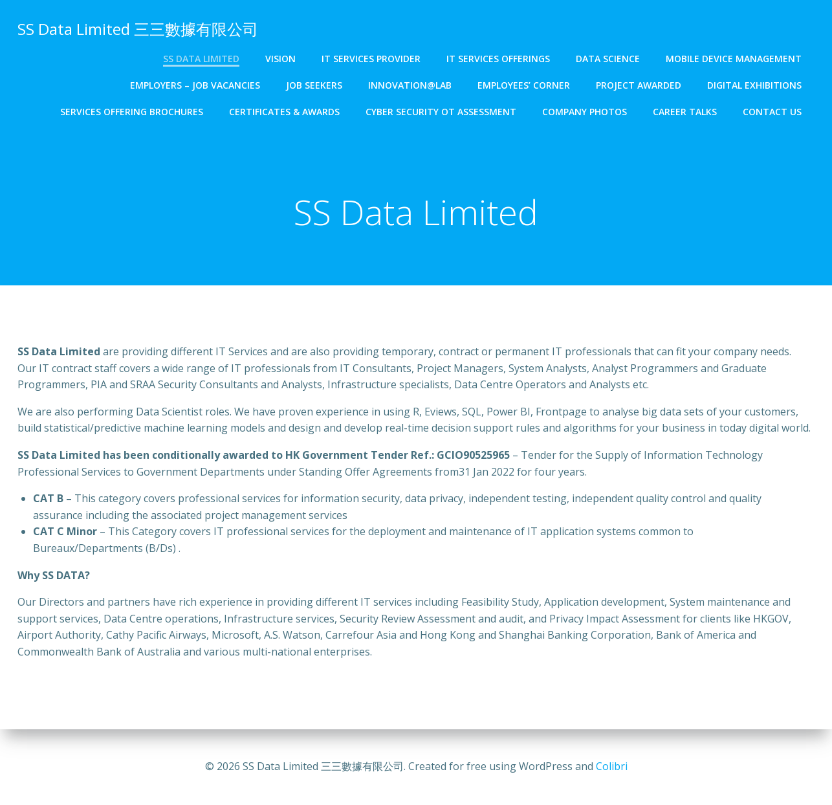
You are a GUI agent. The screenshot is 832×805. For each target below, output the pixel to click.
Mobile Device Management (734, 58)
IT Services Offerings (498, 58)
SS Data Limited (201, 58)
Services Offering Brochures (131, 111)
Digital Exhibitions (754, 85)
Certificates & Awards (284, 111)
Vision (280, 58)
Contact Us (772, 111)
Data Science (608, 58)
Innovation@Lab (410, 85)
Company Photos (584, 111)
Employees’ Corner (523, 85)
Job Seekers (314, 85)
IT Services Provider (371, 58)
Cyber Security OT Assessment (441, 111)
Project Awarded (638, 85)
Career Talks (685, 111)
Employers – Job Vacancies (195, 85)
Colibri (612, 766)
